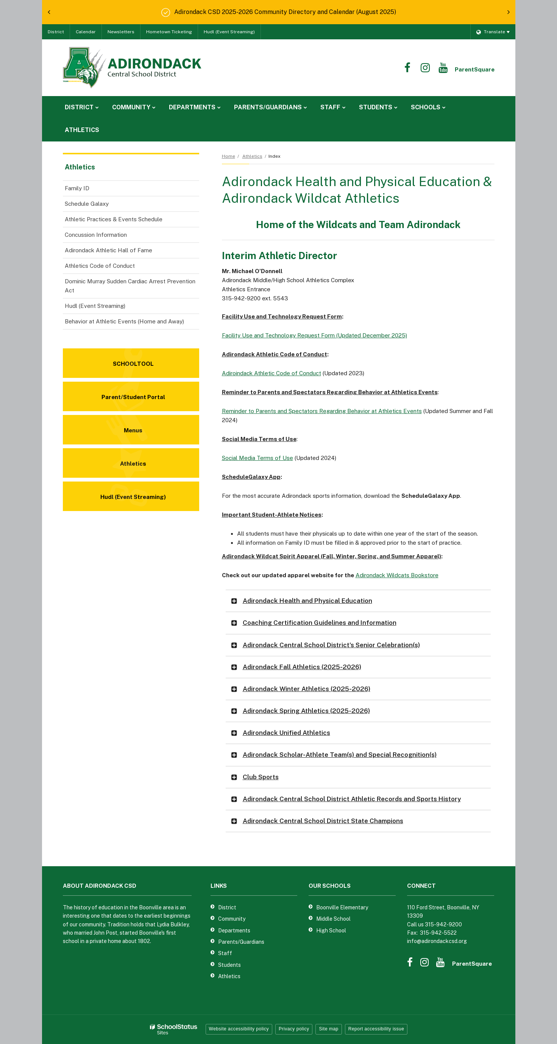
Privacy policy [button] (294, 1029)
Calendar (86, 31)
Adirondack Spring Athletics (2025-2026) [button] (306, 711)
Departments (234, 930)
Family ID (77, 188)
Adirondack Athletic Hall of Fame (108, 250)
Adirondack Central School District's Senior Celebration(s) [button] (331, 645)
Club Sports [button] (261, 777)
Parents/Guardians (241, 942)
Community (231, 919)
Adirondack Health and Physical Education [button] (307, 600)
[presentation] (49, 12)
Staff (225, 953)
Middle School (333, 919)
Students (229, 965)
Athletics (252, 156)
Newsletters (121, 31)
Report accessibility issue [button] (376, 1029)
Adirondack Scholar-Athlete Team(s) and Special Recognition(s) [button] (340, 754)
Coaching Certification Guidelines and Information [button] (319, 622)
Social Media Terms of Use (257, 458)
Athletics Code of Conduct (100, 266)
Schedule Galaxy (87, 203)
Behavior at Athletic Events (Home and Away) (124, 321)
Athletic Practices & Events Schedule (113, 219)
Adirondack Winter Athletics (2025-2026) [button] (306, 689)
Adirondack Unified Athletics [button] (286, 732)
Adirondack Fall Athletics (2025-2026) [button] (302, 667)
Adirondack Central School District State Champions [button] (323, 821)
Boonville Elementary (342, 907)
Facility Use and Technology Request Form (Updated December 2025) (314, 335)
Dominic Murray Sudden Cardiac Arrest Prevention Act (130, 286)
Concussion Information (96, 234)
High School (331, 930)
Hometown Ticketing (169, 31)
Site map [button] (328, 1029)
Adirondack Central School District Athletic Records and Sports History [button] (352, 799)
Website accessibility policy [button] (239, 1029)
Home (228, 156)
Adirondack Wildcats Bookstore (397, 575)
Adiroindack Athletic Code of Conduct (271, 373)
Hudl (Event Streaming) (229, 31)
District (56, 31)
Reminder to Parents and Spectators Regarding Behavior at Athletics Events (322, 411)
